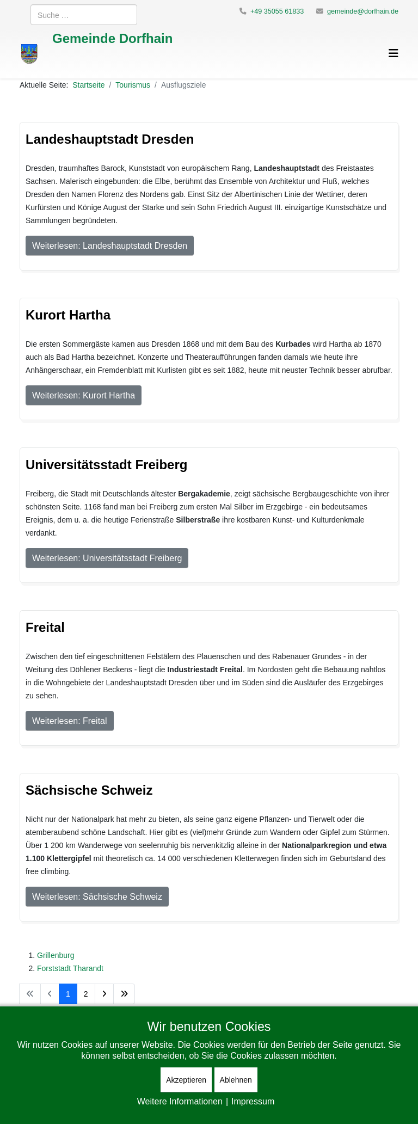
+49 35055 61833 (277, 11)
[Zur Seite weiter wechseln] (104, 994)
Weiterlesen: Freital (69, 721)
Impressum (252, 1101)
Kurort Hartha (68, 314)
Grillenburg (55, 955)
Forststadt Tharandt (70, 968)
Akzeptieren (186, 1079)
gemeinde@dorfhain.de (362, 11)
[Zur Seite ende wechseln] (124, 994)
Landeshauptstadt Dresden (110, 139)
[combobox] (83, 14)
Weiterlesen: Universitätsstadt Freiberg (107, 558)
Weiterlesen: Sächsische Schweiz (97, 896)
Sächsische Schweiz (89, 790)
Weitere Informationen (180, 1101)
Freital (45, 627)
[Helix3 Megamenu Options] (393, 53)
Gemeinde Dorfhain (112, 38)
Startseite (88, 84)
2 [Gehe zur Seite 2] (86, 993)
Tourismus (132, 84)
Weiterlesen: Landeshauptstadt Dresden (109, 245)
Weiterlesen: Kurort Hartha (83, 395)
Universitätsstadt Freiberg (106, 464)
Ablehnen (236, 1079)
